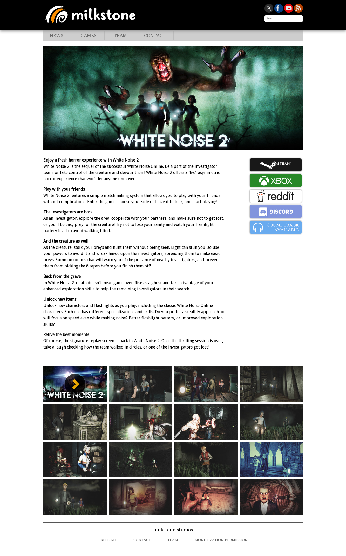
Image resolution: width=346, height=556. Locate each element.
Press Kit (107, 540)
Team (120, 35)
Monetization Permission (221, 540)
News (56, 35)
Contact (155, 35)
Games (88, 35)
